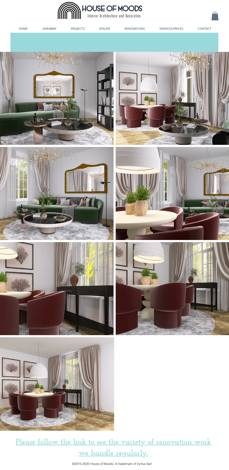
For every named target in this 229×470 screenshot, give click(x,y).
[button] (215, 16)
